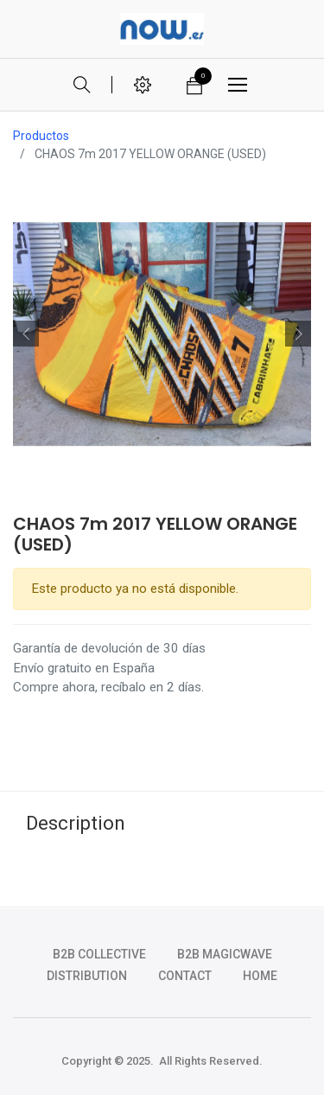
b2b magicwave (224, 954)
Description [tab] (75, 823)
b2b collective (99, 954)
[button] (26, 334)
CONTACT (185, 976)
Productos (41, 136)
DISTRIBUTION (87, 976)
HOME (260, 976)
